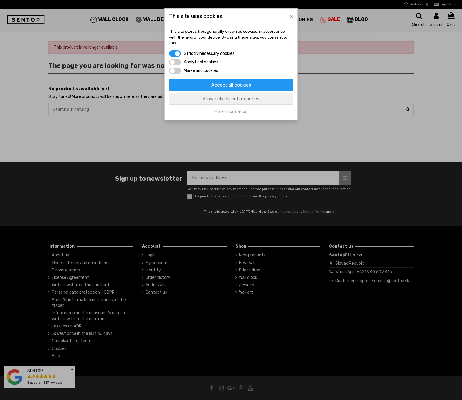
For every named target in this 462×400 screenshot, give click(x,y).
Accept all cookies (231, 85)
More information (231, 111)
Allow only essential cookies (231, 98)
